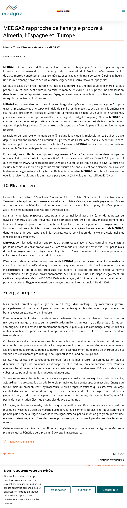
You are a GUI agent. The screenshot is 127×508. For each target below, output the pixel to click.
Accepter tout (110, 490)
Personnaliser (57, 490)
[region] (63, 487)
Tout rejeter (83, 490)
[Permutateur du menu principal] (123, 10)
